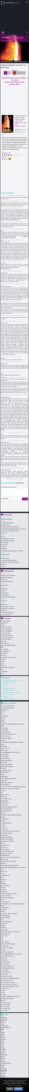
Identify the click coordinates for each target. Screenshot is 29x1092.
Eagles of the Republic (6, 577)
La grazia (3, 827)
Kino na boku (4, 653)
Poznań (3, 1051)
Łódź (2, 1046)
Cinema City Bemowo (6, 629)
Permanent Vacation (6, 895)
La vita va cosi (4, 829)
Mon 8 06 (17, 72)
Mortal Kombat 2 (5, 849)
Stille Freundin (4, 542)
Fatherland (3, 610)
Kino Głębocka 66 (5, 651)
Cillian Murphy (21, 131)
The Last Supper (5, 964)
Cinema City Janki (5, 633)
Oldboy (3, 881)
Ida (2, 792)
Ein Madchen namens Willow (8, 597)
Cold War (3, 740)
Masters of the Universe (7, 581)
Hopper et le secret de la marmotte (10, 562)
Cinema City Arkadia (6, 627)
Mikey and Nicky (5, 525)
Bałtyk (2, 720)
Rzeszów (3, 1058)
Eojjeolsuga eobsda (6, 770)
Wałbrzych (3, 1072)
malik (2, 240)
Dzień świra (4, 762)
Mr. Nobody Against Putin (7, 851)
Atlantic (3, 625)
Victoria (3, 992)
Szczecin (3, 1065)
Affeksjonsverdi (5, 710)
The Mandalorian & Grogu (7, 540)
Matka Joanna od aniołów (7, 841)
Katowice (3, 1039)
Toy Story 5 (4, 600)
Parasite (3, 887)
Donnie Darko (4, 756)
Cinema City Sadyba (6, 639)
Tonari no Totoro (5, 988)
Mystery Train (4, 859)
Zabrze (2, 1075)
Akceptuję (18, 1089)
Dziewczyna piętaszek (6, 760)
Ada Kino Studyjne (5, 621)
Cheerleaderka (4, 730)
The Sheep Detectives (6, 976)
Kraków (3, 1043)
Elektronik (3, 641)
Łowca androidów (5, 1008)
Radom (3, 1053)
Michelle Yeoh (18, 133)
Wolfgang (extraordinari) (7, 998)
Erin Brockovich (5, 772)
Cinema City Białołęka (6, 631)
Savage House (4, 593)
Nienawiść (3, 863)
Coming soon (9, 571)
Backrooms (4, 604)
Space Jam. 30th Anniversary (8, 575)
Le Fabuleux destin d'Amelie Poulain (10, 831)
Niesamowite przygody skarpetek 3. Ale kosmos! (13, 529)
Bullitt (2, 726)
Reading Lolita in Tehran (7, 606)
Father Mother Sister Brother (8, 778)
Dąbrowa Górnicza (5, 1027)
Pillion (2, 899)
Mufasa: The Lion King (6, 853)
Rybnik (2, 1056)
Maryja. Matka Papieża (7, 837)
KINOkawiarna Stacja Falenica (8, 657)
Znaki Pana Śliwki (5, 554)
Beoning (3, 722)
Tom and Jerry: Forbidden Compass (10, 531)
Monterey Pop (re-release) (7, 608)
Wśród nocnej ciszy (6, 1002)
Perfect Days (4, 891)
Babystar (3, 718)
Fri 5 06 (8, 72)
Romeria (3, 566)
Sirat (2, 940)
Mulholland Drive (5, 855)
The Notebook (5, 970)
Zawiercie (3, 1077)
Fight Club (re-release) (6, 519)
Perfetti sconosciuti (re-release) (9, 893)
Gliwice (2, 1036)
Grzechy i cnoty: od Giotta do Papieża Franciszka (13, 786)
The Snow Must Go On (7, 980)
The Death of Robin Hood (7, 612)
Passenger (3, 546)
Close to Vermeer (5, 736)
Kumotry (3, 591)
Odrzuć (10, 1089)
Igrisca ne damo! (5, 558)
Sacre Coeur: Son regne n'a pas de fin (10, 931)
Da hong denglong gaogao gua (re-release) (12, 551)
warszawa (12, 2)
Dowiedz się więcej (16, 1085)
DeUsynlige (4, 746)
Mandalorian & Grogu (6, 833)
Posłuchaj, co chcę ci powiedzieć (9, 913)
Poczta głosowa (5, 901)
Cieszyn (3, 1024)
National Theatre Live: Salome (8, 861)
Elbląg (2, 1029)
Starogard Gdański (6, 1063)
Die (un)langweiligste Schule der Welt (10, 752)
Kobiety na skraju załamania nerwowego (11, 815)
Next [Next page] (20, 479)
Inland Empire (4, 800)
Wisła (2, 673)
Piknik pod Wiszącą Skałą (7, 897)
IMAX (2, 647)
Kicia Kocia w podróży (6, 809)
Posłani (3, 911)
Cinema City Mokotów (6, 635)
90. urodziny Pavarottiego (7, 706)
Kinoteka (3, 659)
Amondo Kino (4, 623)
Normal (3, 873)
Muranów (3, 665)
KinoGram (3, 655)
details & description (18, 61)
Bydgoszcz (3, 1020)
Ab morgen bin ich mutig (7, 538)
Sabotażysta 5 (4, 929)
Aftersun (3, 712)
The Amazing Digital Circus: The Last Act (12, 680)
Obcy (2, 877)
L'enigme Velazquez (6, 823)
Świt (2, 669)
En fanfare (3, 768)
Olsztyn (3, 1048)
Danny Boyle (9, 40)
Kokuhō (3, 817)
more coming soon (7, 614)
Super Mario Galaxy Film (9, 698)
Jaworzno (3, 1037)
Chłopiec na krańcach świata (8, 734)
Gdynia (2, 1034)
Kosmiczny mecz (5, 819)
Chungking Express (6, 732)
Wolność (3, 1000)
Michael (3, 843)
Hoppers (3, 790)
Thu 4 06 (5, 72)
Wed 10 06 (23, 72)
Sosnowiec (3, 1061)
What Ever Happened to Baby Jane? (10, 996)
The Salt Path (4, 974)
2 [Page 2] (16, 479)
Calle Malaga (4, 589)
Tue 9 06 (20, 72)
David (2, 744)
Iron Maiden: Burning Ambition (8, 560)
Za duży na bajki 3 (5, 1004)
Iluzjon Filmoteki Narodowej (8, 645)
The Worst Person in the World (9, 984)
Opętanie (3, 883)
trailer (25, 61)
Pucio (2, 919)
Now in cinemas (10, 703)
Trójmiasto (4, 1068)
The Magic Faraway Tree (7, 523)
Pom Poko (3, 909)
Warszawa (4, 1070)
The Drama (4, 958)
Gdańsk (3, 1032)
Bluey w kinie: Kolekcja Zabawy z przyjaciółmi (12, 724)
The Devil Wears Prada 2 (8, 690)
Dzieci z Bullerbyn (5, 758)
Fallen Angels (4, 776)
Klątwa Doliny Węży (6, 811)
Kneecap (3, 813)
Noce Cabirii (4, 871)
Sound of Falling (5, 942)
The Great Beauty (5, 962)
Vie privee (3, 994)
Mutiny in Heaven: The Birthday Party (10, 857)
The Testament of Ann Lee (8, 982)
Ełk (1, 1031)
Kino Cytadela (4, 649)
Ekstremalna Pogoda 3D (7, 766)
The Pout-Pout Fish (6, 972)
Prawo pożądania (5, 915)
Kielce (2, 1041)
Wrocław (3, 1073)
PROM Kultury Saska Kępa (7, 667)
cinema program (8, 61)
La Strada (3, 825)
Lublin (2, 1044)
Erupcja (3, 536)
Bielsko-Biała (4, 1019)
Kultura (3, 661)
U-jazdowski (4, 671)
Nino (2, 869)
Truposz (3, 990)
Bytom (2, 1022)
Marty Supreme (5, 835)
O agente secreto (5, 875)
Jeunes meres (4, 544)
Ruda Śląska (4, 1054)
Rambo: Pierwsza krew (6, 921)
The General (4, 960)
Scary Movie (4, 579)
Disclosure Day (5, 585)
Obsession (3, 564)
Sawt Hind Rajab (5, 933)
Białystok (3, 1017)
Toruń (2, 1066)
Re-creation (4, 548)
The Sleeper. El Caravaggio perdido (10, 978)
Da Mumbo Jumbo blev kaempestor (10, 527)
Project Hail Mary (5, 917)
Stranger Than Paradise (7, 948)
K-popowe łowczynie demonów (9, 807)
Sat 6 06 (11, 72)
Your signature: (5, 498)
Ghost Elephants (5, 595)
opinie (1, 63)
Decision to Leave (5, 748)
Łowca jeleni (4, 1010)
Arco (2, 714)
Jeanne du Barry (5, 802)
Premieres (8, 515)
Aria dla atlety (4, 716)
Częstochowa (4, 1026)
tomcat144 (3, 377)
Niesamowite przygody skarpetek (9, 865)
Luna (2, 663)
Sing (2, 938)
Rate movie (9, 157)
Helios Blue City (5, 643)
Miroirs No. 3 (4, 847)
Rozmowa (3, 927)
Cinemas (7, 618)
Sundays (3, 950)
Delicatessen (4, 750)
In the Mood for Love (6, 798)
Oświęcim (3, 1049)
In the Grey (3, 533)
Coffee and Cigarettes (6, 738)
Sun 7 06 (14, 72)
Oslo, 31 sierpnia (5, 885)
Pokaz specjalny (5, 907)
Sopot (2, 1060)
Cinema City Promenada (7, 637)
